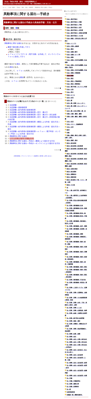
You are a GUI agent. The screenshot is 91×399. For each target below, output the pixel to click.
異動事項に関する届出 (13, 43)
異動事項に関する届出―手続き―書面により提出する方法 (32, 141)
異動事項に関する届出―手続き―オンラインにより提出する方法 (35, 143)
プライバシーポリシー (27, 156)
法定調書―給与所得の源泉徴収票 (23, 110)
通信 (21, 77)
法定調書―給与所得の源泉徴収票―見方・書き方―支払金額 (33, 115)
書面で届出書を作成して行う (19, 47)
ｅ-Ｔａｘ (20, 71)
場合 (18, 64)
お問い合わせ (47, 156)
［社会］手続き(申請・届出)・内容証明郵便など (20, 1)
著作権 (41, 156)
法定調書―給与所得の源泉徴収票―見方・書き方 (29, 112)
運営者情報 (17, 156)
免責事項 (36, 156)
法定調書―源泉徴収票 (18, 107)
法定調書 (13, 105)
